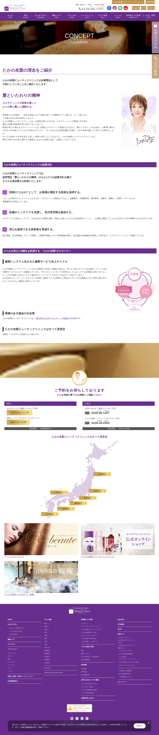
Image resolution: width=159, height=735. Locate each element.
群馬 (45, 635)
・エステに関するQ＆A (15, 631)
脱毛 (9, 659)
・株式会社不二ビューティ (126, 640)
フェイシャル (12, 653)
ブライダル (71, 16)
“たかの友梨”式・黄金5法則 (90, 656)
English (136, 8)
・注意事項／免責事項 (125, 671)
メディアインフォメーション (53, 673)
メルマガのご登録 (86, 687)
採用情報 (150, 2)
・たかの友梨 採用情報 (125, 654)
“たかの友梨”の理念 (87, 646)
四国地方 (47, 659)
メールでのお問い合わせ (89, 684)
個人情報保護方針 (28, 727)
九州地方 (47, 663)
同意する (140, 726)
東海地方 (47, 650)
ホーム (10, 16)
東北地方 (47, 647)
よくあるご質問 (149, 16)
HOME (10, 619)
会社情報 (84, 665)
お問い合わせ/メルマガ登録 (90, 680)
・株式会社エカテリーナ (126, 645)
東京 (45, 623)
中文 (144, 8)
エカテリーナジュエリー (89, 635)
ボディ (10, 656)
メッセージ (84, 623)
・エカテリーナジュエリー (126, 665)
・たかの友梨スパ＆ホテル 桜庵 (128, 662)
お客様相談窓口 (13, 681)
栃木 (45, 638)
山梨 (45, 644)
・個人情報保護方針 (124, 674)
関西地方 (47, 653)
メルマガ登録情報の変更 (89, 690)
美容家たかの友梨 (133, 16)
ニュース (118, 16)
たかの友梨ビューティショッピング (128, 2)
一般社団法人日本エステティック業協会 (51, 318)
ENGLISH (121, 619)
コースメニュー (87, 16)
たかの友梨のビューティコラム (91, 629)
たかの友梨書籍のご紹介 (89, 632)
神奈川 (46, 626)
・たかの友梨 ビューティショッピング (126, 658)
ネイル (10, 668)
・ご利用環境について (125, 677)
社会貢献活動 (85, 675)
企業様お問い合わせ (87, 698)
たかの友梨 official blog (88, 638)
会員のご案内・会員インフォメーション (21, 676)
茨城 (45, 641)
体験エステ (56, 16)
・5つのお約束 (12, 634)
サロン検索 (102, 16)
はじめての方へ (41, 16)
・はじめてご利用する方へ (16, 628)
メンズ (10, 671)
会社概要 (84, 669)
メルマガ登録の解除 (87, 693)
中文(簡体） (121, 624)
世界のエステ (85, 653)
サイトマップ (122, 682)
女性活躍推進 (85, 659)
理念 (26, 16)
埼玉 (45, 632)
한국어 (151, 8)
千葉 (45, 629)
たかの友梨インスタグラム (89, 641)
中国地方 (47, 656)
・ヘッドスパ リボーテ (125, 651)
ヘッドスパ (11, 665)
